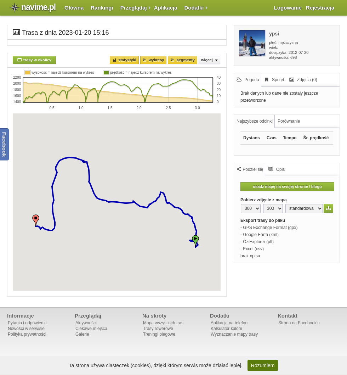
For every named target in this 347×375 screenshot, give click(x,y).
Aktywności (86, 322)
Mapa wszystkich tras (163, 322)
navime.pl (38, 7)
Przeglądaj (133, 8)
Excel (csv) (253, 248)
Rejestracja (320, 8)
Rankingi (102, 8)
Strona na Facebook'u (299, 322)
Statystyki (127, 60)
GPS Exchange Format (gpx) (270, 227)
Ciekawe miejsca (91, 328)
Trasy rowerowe (158, 328)
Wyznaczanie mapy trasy (234, 334)
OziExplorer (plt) (258, 241)
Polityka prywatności (27, 334)
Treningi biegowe (159, 334)
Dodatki (194, 8)
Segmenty (186, 60)
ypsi (274, 34)
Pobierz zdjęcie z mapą (263, 199)
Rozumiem (263, 365)
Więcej (209, 60)
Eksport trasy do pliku (262, 220)
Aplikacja (165, 8)
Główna (74, 8)
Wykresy (156, 60)
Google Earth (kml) (261, 234)
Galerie (82, 334)
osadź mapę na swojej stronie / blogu (287, 186)
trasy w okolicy (37, 60)
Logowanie (288, 8)
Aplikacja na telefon (229, 322)
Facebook (4, 144)
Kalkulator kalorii (226, 328)
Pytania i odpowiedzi (27, 322)
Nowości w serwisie (26, 328)
